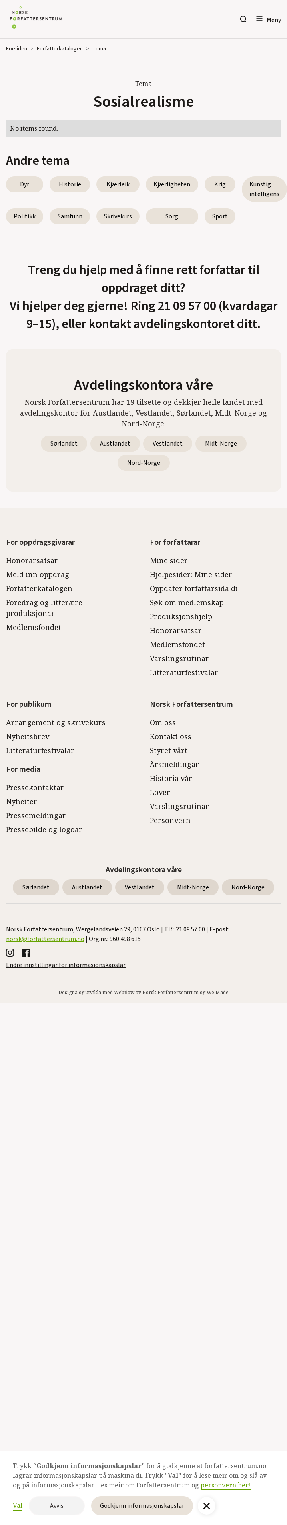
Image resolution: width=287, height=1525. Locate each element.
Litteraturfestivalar (184, 672)
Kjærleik (118, 184)
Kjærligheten (171, 184)
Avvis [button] (57, 1505)
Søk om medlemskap (187, 602)
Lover (160, 792)
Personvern (170, 820)
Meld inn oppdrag (37, 574)
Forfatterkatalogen (60, 49)
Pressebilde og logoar (44, 829)
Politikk (25, 216)
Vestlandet (168, 443)
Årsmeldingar (174, 764)
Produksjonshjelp (181, 616)
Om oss (163, 722)
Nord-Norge (143, 462)
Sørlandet (64, 443)
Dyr (24, 184)
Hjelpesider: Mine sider (191, 574)
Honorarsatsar (32, 560)
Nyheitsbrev (27, 736)
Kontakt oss (170, 736)
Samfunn (70, 216)
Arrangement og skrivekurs (56, 722)
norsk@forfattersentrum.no (45, 939)
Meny (274, 20)
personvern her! (226, 1485)
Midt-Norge (221, 443)
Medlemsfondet (33, 627)
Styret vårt (168, 750)
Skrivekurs (118, 216)
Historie (70, 184)
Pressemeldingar (36, 815)
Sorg (171, 216)
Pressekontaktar (35, 787)
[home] (34, 19)
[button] (268, 19)
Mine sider (169, 560)
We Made (218, 992)
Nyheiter (21, 801)
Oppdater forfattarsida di (194, 588)
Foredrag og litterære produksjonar (44, 608)
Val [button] (17, 1505)
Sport (220, 216)
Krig (220, 184)
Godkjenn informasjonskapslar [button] (142, 1505)
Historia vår (171, 778)
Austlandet (115, 443)
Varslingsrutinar (179, 658)
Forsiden (16, 49)
